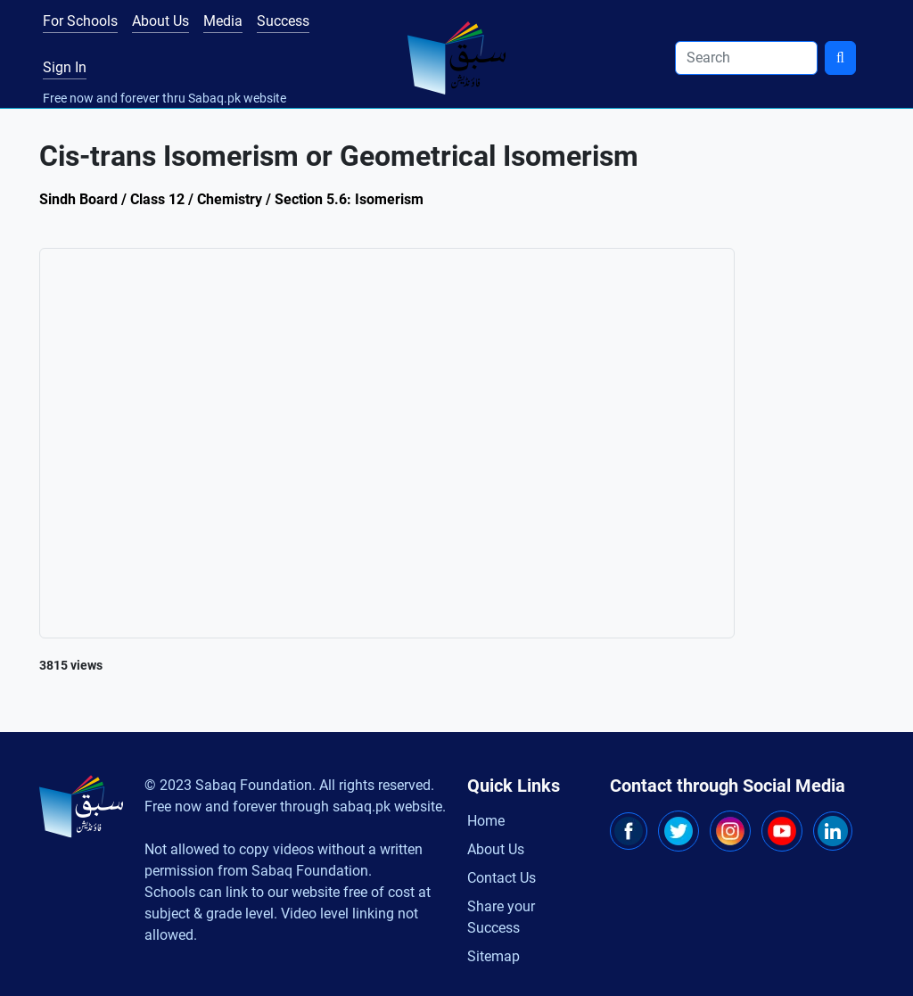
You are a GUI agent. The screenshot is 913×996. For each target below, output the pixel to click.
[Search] (746, 58)
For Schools (80, 20)
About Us (160, 20)
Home (486, 820)
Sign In (64, 67)
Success (283, 20)
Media (223, 20)
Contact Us (501, 877)
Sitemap (493, 956)
